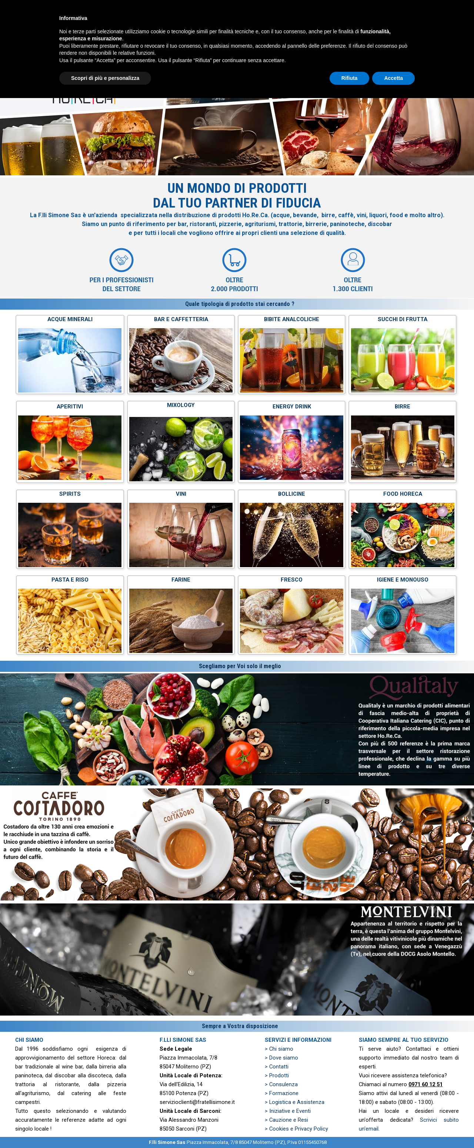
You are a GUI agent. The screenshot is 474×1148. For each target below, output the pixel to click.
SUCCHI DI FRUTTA (402, 319)
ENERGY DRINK (292, 406)
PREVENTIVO (375, 26)
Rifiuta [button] (349, 1128)
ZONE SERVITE (431, 26)
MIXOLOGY (181, 405)
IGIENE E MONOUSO (402, 579)
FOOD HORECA (402, 494)
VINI (181, 494)
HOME (209, 26)
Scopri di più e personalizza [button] (105, 1128)
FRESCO (292, 579)
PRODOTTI (320, 26)
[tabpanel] (237, 237)
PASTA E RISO (70, 579)
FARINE (180, 579)
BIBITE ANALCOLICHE (291, 319)
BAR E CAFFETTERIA (181, 319)
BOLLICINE (291, 494)
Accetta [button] (393, 1128)
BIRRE (402, 406)
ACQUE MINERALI (70, 319)
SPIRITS (70, 494)
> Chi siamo (279, 1049)
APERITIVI (70, 406)
